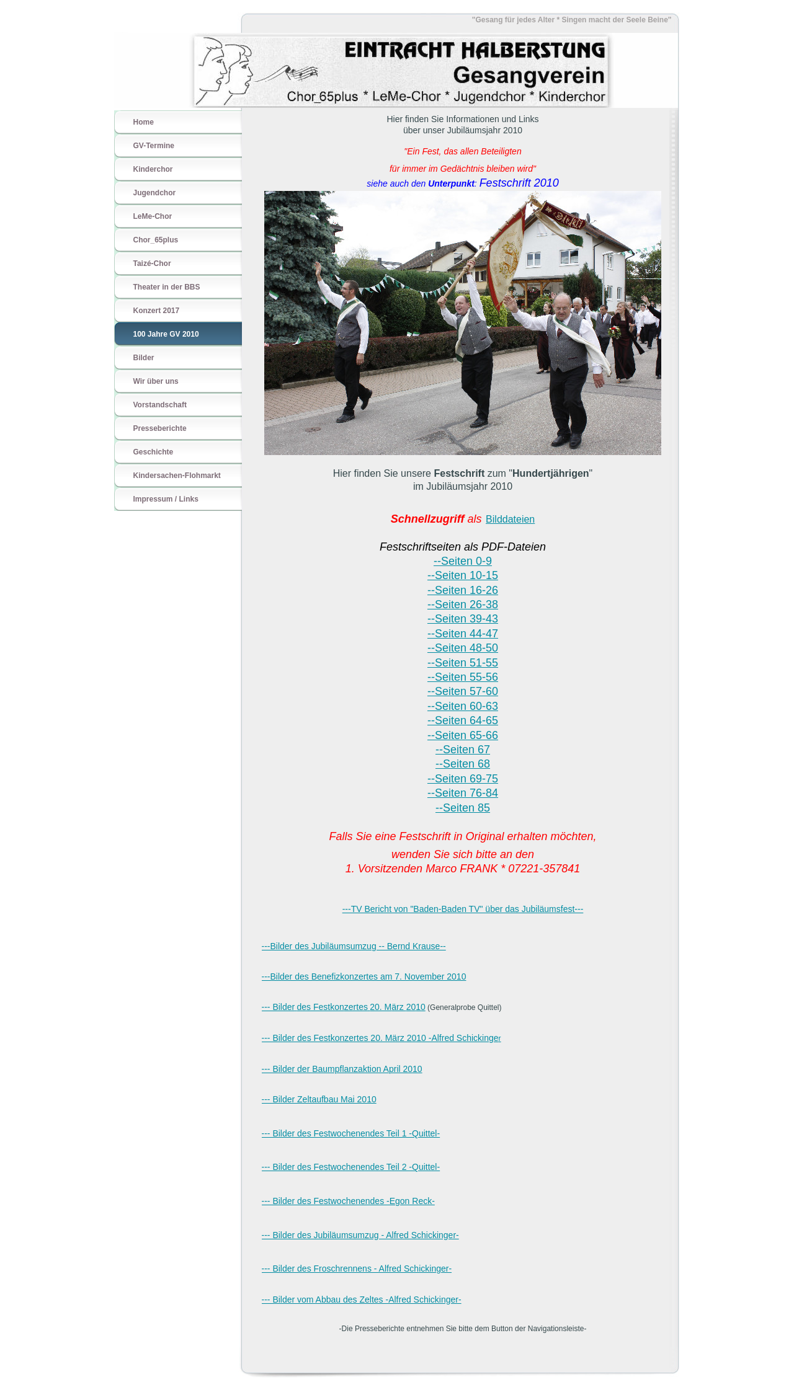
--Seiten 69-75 (462, 779)
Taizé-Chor (152, 263)
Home (143, 122)
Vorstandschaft (160, 405)
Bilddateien (510, 519)
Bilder (143, 357)
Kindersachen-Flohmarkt (177, 475)
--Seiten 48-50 (462, 648)
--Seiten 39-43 (462, 619)
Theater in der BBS (166, 287)
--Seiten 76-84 (462, 793)
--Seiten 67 (462, 749)
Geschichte (153, 452)
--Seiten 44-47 (462, 633)
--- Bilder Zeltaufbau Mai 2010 (319, 1099)
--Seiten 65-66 (462, 735)
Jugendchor (154, 192)
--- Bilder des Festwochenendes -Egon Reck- (348, 1201)
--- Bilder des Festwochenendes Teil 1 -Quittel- (351, 1133)
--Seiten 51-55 (462, 663)
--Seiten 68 (462, 764)
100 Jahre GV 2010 (166, 334)
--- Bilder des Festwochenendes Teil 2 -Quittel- (351, 1167)
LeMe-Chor (152, 216)
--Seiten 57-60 (462, 691)
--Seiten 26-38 (462, 604)
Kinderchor (153, 169)
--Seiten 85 (462, 808)
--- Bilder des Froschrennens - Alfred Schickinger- (357, 1268)
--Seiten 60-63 (462, 706)
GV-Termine (153, 145)
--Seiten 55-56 (462, 677)
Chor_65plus (156, 240)
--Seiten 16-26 (462, 590)
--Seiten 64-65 (462, 720)
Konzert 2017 (156, 310)
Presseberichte (160, 428)
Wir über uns (156, 381)
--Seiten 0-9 (463, 561)
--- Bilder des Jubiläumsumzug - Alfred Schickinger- (360, 1235)
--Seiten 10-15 (462, 575)
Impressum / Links (165, 499)
